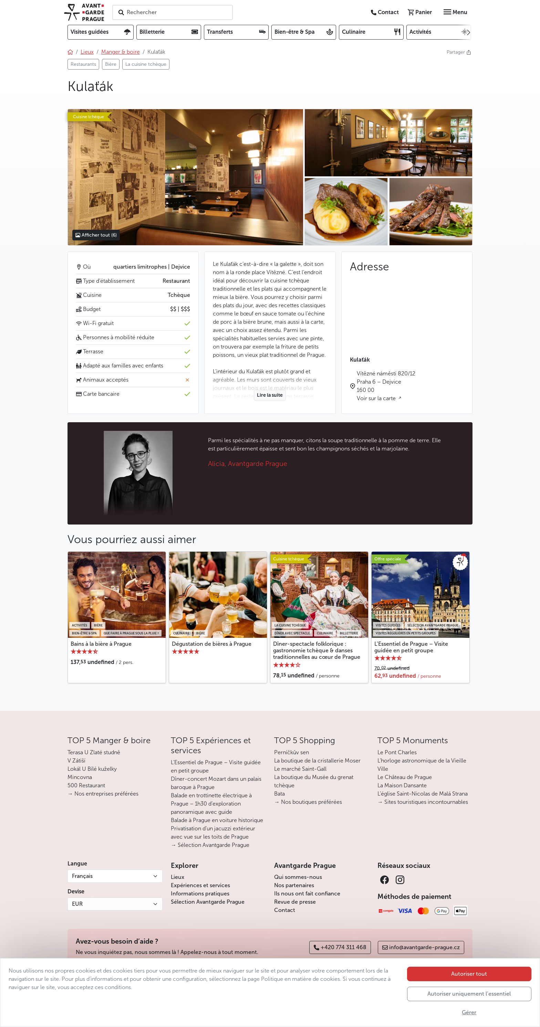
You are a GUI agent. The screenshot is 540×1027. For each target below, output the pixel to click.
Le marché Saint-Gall (300, 769)
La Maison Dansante (402, 785)
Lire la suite (270, 395)
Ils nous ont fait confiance (307, 893)
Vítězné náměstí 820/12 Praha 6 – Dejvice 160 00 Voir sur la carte (386, 386)
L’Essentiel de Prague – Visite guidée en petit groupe (411, 647)
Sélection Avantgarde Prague (208, 902)
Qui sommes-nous (298, 877)
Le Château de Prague (404, 777)
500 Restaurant (86, 785)
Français (82, 876)
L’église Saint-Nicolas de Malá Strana (422, 793)
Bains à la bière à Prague (101, 644)
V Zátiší (76, 760)
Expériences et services (200, 885)
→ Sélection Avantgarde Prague (210, 845)
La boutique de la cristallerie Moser (317, 760)
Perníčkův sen (291, 752)
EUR (77, 904)
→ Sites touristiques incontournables (422, 802)
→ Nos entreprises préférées (103, 793)
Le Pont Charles (397, 752)
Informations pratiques (200, 893)
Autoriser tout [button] (469, 974)
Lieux (177, 877)
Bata (279, 793)
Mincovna (80, 777)
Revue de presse (295, 902)
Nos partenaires (294, 885)
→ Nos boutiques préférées (308, 802)
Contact (284, 910)
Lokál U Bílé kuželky (92, 769)
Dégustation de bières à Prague (211, 644)
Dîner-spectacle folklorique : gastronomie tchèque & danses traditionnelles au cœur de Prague (316, 650)
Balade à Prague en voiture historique (217, 820)
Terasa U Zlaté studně (94, 752)
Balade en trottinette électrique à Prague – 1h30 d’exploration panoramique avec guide (211, 803)
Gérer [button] (469, 1012)
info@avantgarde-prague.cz (421, 947)
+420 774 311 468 (340, 947)
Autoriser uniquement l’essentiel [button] (469, 993)
